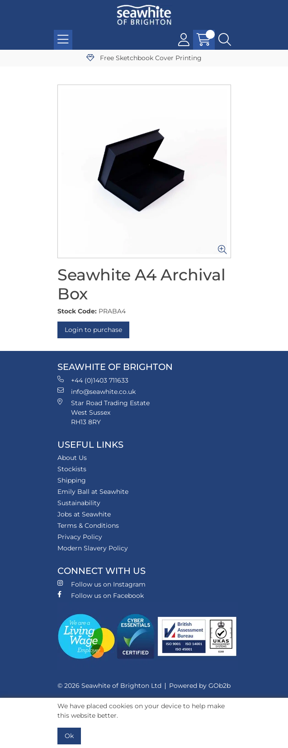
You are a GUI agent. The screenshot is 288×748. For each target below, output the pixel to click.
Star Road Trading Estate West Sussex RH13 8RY (103, 412)
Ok (69, 736)
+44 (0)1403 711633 (92, 380)
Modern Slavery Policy (92, 548)
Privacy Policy (79, 537)
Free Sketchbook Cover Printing (144, 58)
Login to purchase (93, 330)
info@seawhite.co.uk (96, 391)
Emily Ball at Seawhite (92, 492)
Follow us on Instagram (101, 584)
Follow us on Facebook (100, 595)
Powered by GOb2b (200, 686)
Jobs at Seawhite (84, 514)
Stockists (71, 469)
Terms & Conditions (88, 525)
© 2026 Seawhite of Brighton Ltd (109, 686)
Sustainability (78, 503)
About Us (72, 458)
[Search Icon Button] (225, 40)
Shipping (71, 480)
